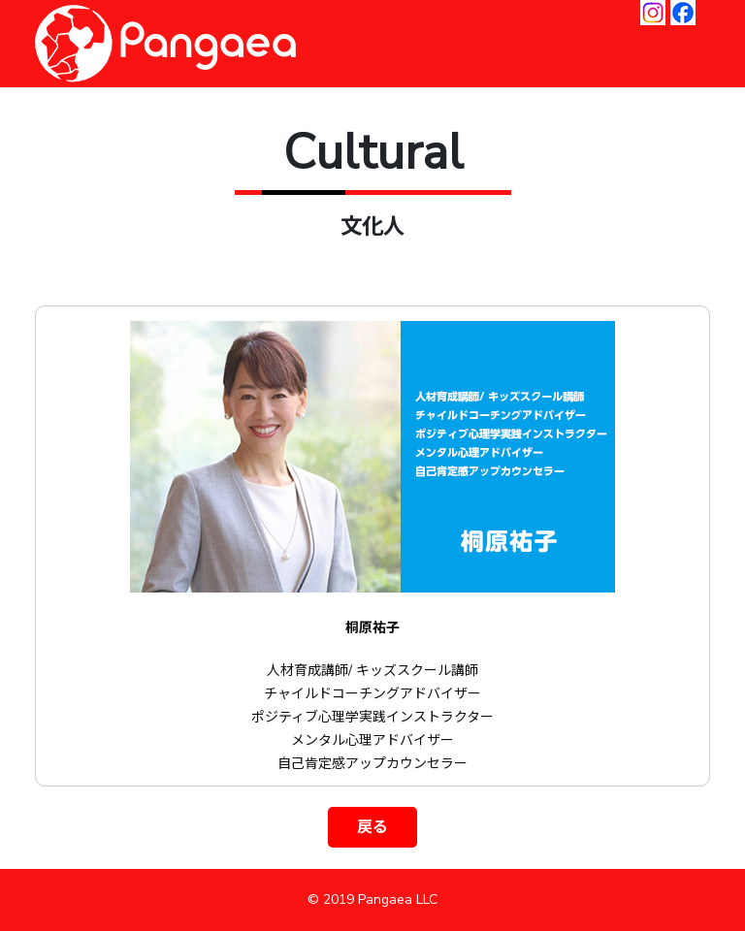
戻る (372, 827)
